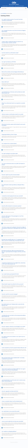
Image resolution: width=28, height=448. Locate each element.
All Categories (3, 13)
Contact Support (21, 5)
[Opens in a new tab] (14, 442)
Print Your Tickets (11, 5)
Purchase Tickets (5, 5)
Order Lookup (17, 5)
